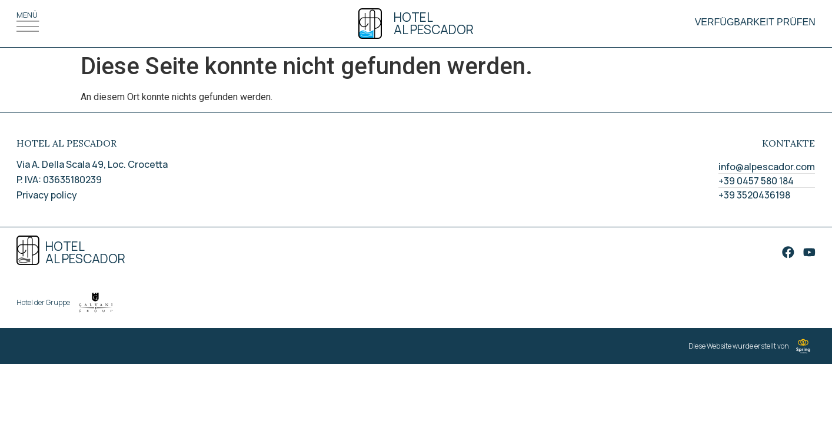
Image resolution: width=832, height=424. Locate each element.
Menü (27, 14)
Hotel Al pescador (434, 23)
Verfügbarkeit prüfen (755, 22)
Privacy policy (46, 194)
